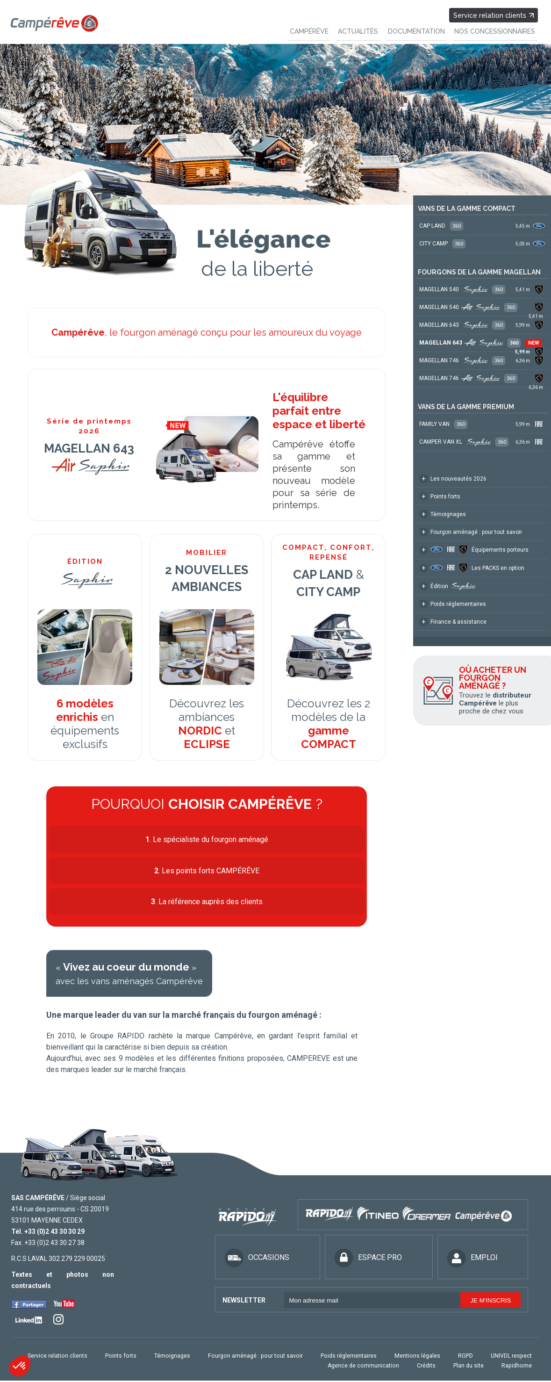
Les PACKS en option (471, 568)
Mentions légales (426, 1358)
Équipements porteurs (474, 549)
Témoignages (442, 514)
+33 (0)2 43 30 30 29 (54, 1234)
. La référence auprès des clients (207, 903)
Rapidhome (518, 1368)
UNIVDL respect (513, 1358)
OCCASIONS (257, 1260)
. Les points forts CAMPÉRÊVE (206, 871)
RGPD (471, 1358)
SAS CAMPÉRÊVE (37, 1200)
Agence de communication (376, 1368)
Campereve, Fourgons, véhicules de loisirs (53, 23)
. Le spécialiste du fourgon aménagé (206, 839)
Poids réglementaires (452, 603)
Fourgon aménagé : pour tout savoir (470, 531)
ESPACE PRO (368, 1260)
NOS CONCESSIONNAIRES (496, 29)
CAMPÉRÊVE (321, 29)
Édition (447, 586)
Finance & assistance (453, 621)
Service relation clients (494, 14)
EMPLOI (472, 1260)
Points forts (439, 496)
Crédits (435, 1368)
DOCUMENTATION (421, 29)
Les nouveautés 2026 (453, 478)
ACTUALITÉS (367, 29)
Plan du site (473, 1368)
